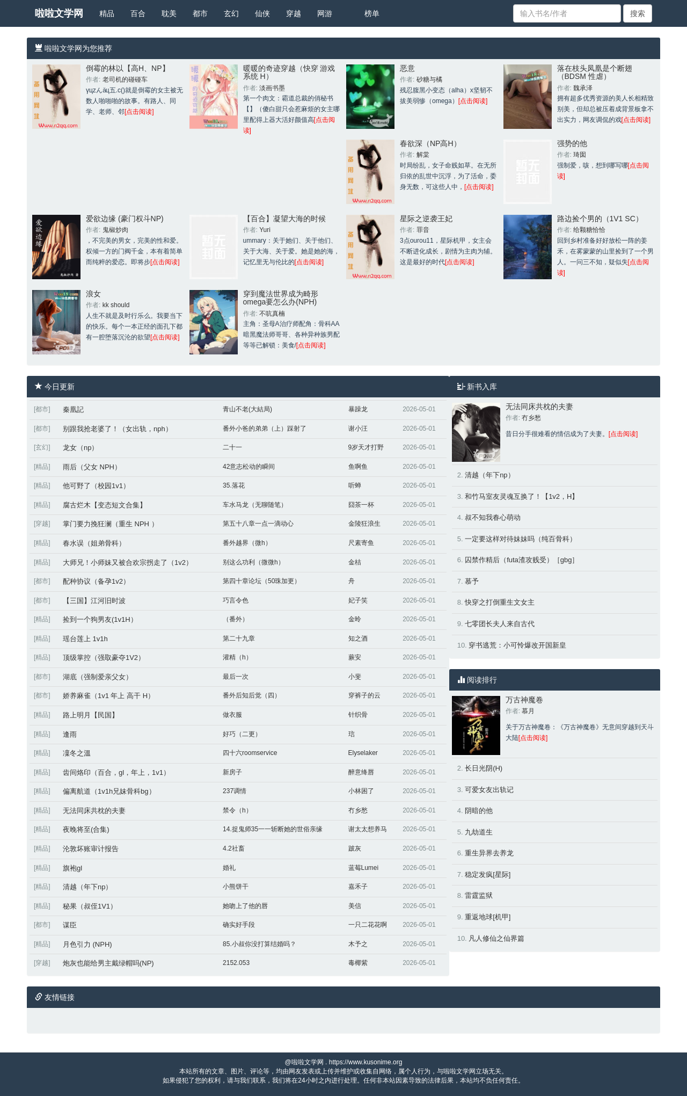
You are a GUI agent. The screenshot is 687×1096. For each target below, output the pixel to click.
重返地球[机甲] (487, 917)
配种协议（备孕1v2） (96, 581)
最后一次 (236, 676)
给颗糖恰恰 (589, 230)
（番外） (236, 619)
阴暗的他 (479, 811)
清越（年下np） (87, 887)
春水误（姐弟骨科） (94, 543)
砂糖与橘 (429, 79)
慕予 (472, 581)
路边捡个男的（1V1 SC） (600, 218)
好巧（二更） (242, 734)
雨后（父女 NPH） (92, 467)
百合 (137, 13)
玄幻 (231, 13)
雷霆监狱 (479, 895)
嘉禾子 (358, 886)
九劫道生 (479, 832)
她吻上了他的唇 (245, 906)
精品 (106, 13)
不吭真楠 (272, 313)
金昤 (354, 619)
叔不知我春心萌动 (493, 517)
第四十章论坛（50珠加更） (262, 581)
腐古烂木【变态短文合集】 (105, 505)
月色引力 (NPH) (87, 944)
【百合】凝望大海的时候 (284, 218)
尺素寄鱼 (361, 543)
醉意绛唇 (361, 772)
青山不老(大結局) (247, 409)
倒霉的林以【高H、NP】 (128, 68)
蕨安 (354, 657)
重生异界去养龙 (489, 853)
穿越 (293, 13)
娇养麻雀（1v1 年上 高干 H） (109, 696)
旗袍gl (72, 868)
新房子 (232, 772)
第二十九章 (239, 638)
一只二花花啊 (367, 924)
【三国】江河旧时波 (94, 601)
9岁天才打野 (366, 447)
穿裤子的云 (364, 695)
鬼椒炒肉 (115, 230)
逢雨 (70, 734)
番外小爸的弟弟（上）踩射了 (264, 428)
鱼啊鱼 (358, 466)
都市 (200, 13)
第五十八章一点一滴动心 (258, 523)
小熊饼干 (236, 886)
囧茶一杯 (361, 505)
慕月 (528, 711)
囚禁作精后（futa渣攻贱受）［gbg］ (522, 560)
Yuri (265, 230)
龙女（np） (80, 448)
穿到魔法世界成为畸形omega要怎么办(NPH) (280, 297)
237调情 (234, 791)
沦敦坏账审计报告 (91, 849)
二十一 (232, 447)
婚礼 (229, 868)
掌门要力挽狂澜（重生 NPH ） (110, 524)
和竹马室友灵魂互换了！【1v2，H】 (522, 496)
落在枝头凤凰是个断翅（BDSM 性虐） (594, 72)
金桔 (354, 562)
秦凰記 (73, 409)
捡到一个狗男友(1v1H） (100, 619)
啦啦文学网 (59, 13)
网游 (324, 13)
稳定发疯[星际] (487, 874)
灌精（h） (237, 657)
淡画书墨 (272, 88)
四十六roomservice (250, 753)
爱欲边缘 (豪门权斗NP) (125, 218)
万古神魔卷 (524, 699)
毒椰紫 (358, 963)
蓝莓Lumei (363, 868)
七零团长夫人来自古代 (500, 624)
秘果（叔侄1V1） (90, 906)
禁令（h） (237, 810)
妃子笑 (358, 600)
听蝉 (354, 485)
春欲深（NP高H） (430, 143)
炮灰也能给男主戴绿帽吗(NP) (108, 963)
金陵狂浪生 (364, 523)
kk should (116, 305)
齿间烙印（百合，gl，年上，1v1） (116, 772)
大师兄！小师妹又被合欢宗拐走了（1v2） (128, 562)
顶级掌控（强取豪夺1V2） (104, 658)
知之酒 (358, 638)
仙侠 (262, 13)
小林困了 (361, 791)
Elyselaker (363, 753)
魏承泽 (583, 88)
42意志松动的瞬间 (249, 466)
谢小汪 (358, 428)
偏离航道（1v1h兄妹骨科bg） (109, 791)
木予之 (358, 944)
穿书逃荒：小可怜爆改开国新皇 (517, 645)
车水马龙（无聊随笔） (255, 505)
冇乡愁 (358, 810)
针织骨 (358, 714)
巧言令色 (236, 600)
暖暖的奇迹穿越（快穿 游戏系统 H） (289, 72)
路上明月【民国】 (91, 715)
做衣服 (232, 714)
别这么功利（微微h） (253, 562)
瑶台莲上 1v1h (85, 639)
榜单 (371, 13)
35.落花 (234, 485)
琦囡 (579, 154)
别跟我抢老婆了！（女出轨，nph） (117, 429)
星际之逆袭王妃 (426, 218)
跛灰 (354, 848)
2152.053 (236, 963)
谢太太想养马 (367, 829)
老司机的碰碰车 (125, 79)
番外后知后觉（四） (252, 695)
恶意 (407, 68)
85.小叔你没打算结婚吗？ (259, 944)
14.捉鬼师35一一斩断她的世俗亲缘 (273, 829)
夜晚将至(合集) (86, 829)
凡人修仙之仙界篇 (496, 938)
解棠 (422, 154)
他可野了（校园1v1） (96, 486)
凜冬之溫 (77, 753)
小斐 (354, 676)
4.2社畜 (234, 848)
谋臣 (70, 925)
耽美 (169, 13)
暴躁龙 (358, 409)
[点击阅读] (139, 111)
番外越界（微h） (247, 543)
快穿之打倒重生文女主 (500, 602)
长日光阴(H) (483, 768)
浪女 (93, 293)
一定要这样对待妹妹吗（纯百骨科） (520, 539)
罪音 (422, 230)
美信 (354, 906)
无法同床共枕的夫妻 (94, 811)
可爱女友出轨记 (489, 790)
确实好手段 (239, 924)
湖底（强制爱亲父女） (98, 677)
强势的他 (572, 143)
